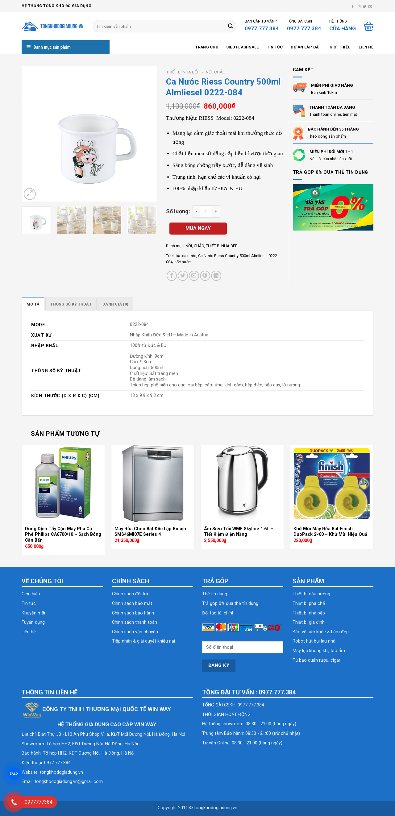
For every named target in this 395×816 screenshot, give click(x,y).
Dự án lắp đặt (306, 47)
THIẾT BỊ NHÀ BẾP (183, 71)
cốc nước (182, 262)
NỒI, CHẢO (216, 71)
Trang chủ (206, 47)
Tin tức (275, 47)
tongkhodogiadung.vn (61, 772)
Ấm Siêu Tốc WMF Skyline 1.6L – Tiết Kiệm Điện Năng (238, 531)
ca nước (189, 255)
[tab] (33, 304)
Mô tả (33, 304)
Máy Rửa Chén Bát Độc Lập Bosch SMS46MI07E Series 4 (150, 531)
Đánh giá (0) (115, 304)
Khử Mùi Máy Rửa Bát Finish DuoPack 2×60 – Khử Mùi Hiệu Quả (330, 531)
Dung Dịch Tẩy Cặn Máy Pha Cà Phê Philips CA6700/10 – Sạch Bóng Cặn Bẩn (63, 534)
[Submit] (230, 26)
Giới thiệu (340, 47)
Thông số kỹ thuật (70, 304)
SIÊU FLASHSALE (242, 47)
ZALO (14, 774)
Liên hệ (366, 47)
